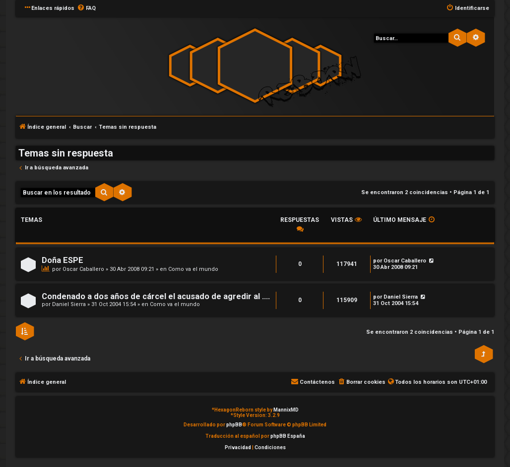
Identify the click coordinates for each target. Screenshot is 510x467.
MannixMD (286, 410)
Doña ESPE (62, 260)
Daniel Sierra (69, 304)
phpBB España (287, 436)
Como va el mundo (193, 269)
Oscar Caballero (83, 269)
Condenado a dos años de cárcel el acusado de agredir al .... (156, 296)
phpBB (234, 424)
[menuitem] (86, 8)
